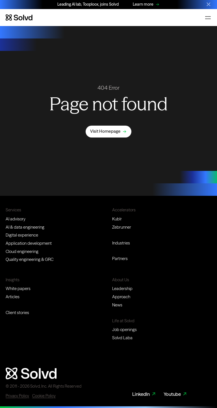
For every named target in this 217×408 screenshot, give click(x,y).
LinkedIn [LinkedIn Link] (144, 394)
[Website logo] (19, 17)
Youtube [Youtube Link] (176, 394)
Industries (121, 243)
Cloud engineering (22, 251)
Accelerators (124, 209)
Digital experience (22, 235)
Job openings (124, 329)
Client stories (17, 312)
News (117, 305)
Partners (120, 258)
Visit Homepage (105, 131)
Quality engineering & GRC (29, 259)
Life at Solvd (123, 320)
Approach (121, 296)
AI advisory (15, 219)
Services (13, 209)
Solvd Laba (122, 337)
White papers (18, 288)
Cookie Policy (44, 395)
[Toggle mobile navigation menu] (208, 17)
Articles (12, 296)
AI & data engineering (25, 227)
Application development (29, 243)
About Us (120, 279)
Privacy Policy (17, 395)
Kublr (117, 219)
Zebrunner (121, 227)
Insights (12, 279)
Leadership (122, 288)
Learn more (143, 4)
